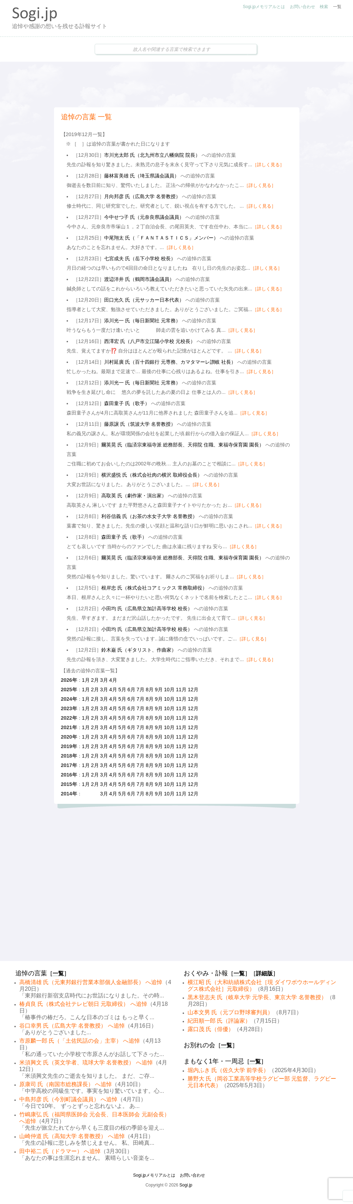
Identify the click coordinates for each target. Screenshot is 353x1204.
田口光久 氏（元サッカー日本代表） (144, 300)
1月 (86, 680)
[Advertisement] (176, 84)
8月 (150, 689)
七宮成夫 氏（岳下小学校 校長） (140, 258)
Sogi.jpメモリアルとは (264, 6)
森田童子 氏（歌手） (127, 403)
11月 (181, 689)
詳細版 (264, 973)
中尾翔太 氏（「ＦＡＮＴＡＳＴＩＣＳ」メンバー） (161, 238)
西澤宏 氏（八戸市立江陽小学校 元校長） (149, 341)
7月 (140, 689)
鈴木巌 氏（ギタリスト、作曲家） (138, 650)
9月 (159, 689)
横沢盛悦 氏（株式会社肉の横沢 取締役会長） (151, 475)
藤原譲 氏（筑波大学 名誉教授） (140, 424)
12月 (193, 689)
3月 (104, 680)
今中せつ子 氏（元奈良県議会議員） (144, 217)
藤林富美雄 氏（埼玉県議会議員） (141, 176)
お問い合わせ (302, 6)
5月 (122, 689)
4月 (113, 680)
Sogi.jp (185, 1185)
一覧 (337, 6)
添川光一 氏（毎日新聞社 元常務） (142, 320)
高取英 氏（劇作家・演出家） (134, 495)
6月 (131, 689)
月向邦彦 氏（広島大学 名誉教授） (142, 196)
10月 (169, 689)
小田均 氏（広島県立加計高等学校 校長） (146, 608)
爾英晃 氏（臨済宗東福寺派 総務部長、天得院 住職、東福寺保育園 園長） (182, 445)
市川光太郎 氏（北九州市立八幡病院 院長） (152, 155)
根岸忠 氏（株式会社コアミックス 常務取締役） (154, 588)
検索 (324, 6)
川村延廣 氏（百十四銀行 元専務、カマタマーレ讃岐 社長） (170, 362)
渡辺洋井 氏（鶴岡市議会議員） (139, 279)
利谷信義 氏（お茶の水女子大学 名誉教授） (149, 516)
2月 (95, 680)
